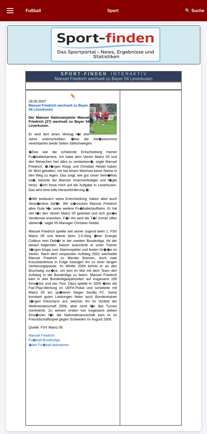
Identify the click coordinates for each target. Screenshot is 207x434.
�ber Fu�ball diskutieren (49, 345)
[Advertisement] (73, 384)
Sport (113, 10)
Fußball (33, 10)
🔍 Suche (194, 10)
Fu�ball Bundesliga (44, 340)
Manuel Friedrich (42, 335)
